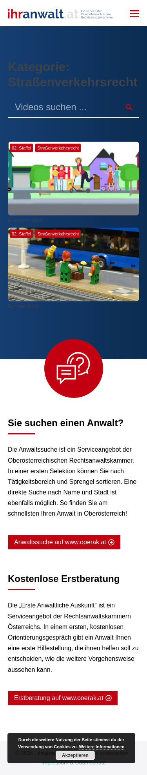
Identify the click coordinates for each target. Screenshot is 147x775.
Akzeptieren (75, 755)
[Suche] (128, 107)
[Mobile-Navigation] (134, 13)
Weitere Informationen (102, 746)
